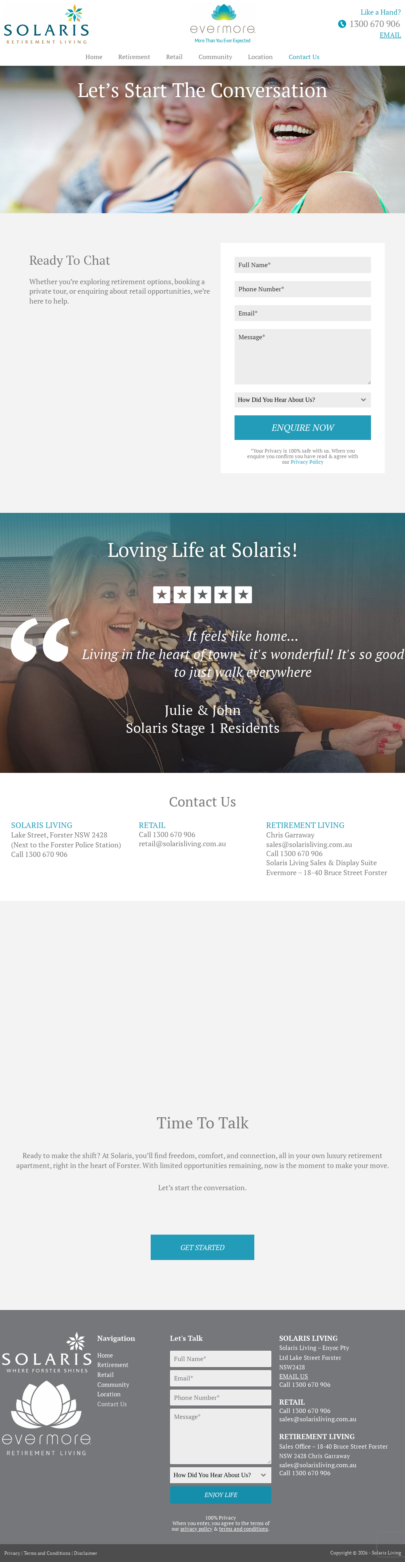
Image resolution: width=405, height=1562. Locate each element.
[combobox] (303, 399)
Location (260, 56)
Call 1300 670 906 (39, 854)
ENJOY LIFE (220, 1494)
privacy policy (196, 1528)
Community (215, 56)
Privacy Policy (307, 461)
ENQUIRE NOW (303, 427)
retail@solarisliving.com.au (182, 843)
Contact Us (304, 56)
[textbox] (295, 399)
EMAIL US (293, 1376)
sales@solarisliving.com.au (309, 844)
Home (93, 56)
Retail (174, 56)
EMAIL (390, 35)
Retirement (134, 56)
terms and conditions (243, 1528)
